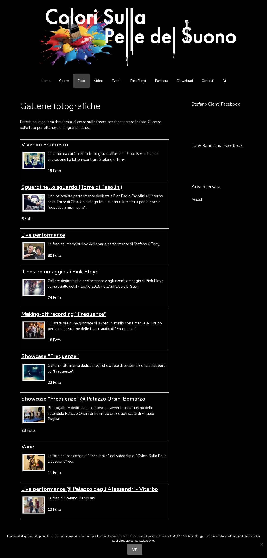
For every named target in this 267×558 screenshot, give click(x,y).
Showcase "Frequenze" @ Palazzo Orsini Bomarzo (83, 398)
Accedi (197, 199)
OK (134, 549)
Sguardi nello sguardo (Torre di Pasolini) (71, 187)
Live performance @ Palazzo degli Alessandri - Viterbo (89, 489)
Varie (27, 446)
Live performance (43, 234)
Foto (81, 81)
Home (45, 81)
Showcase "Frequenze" (50, 356)
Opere (64, 81)
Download (185, 81)
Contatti (208, 81)
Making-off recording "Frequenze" (63, 314)
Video (98, 81)
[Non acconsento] (261, 544)
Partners (161, 81)
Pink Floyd (138, 81)
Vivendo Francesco (44, 144)
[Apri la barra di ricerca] (224, 81)
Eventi (116, 81)
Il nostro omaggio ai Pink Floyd (60, 271)
